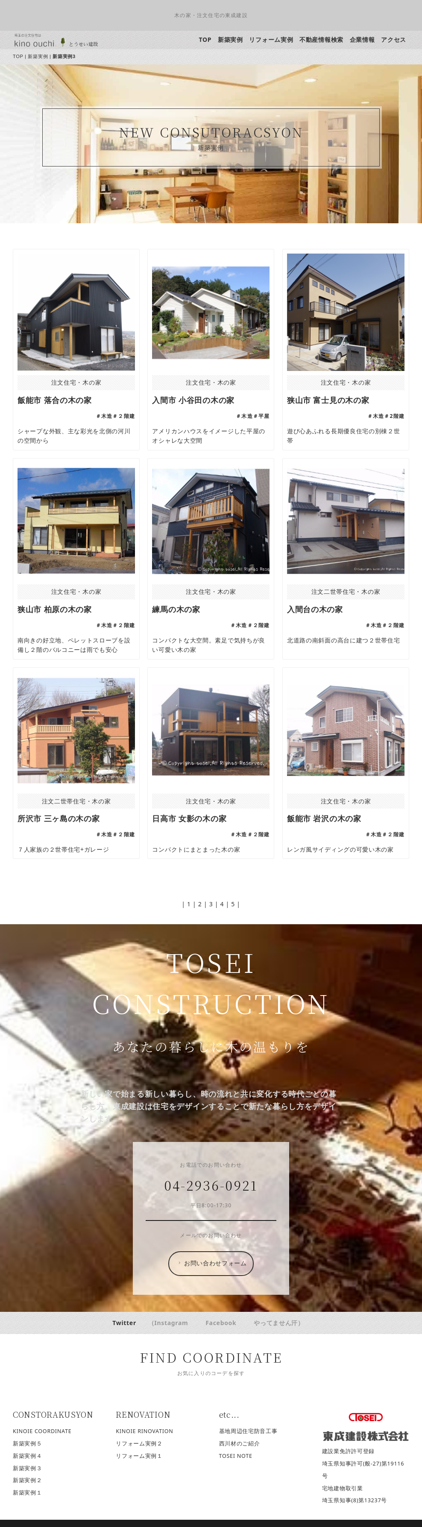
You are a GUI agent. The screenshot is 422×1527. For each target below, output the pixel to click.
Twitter (125, 1323)
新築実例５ (28, 1443)
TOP (205, 39)
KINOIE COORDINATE (42, 1431)
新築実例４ (28, 1456)
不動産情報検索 (322, 39)
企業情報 (362, 39)
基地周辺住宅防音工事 (248, 1431)
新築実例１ (28, 1492)
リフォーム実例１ (139, 1456)
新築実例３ (28, 1468)
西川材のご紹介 (239, 1443)
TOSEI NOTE (235, 1456)
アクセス (394, 39)
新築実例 (230, 39)
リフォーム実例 (271, 39)
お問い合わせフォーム (212, 1263)
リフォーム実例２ (139, 1443)
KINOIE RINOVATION (144, 1431)
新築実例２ (28, 1480)
